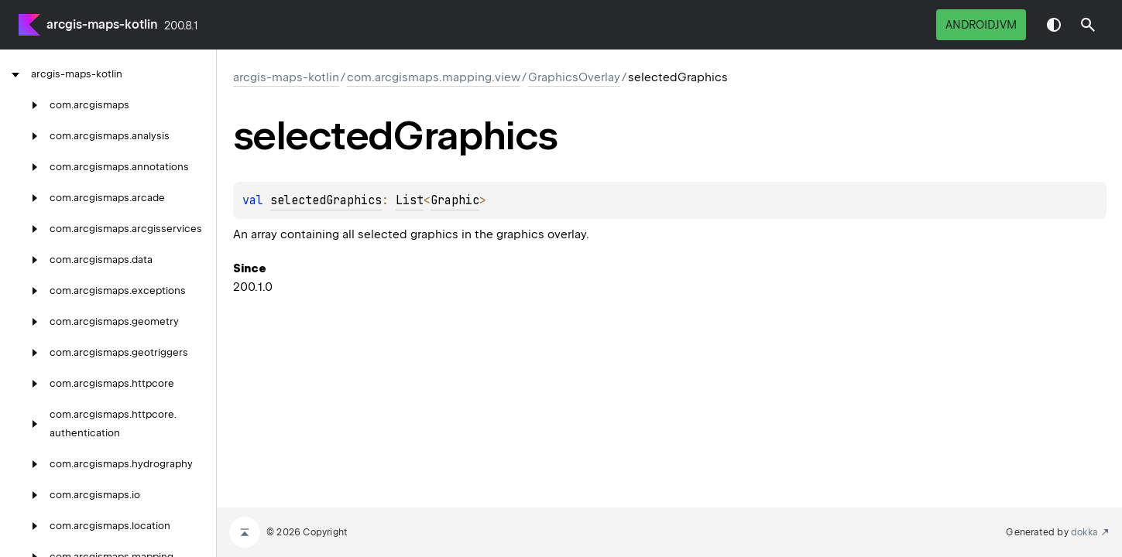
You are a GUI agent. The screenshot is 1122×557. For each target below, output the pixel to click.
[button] (1087, 24)
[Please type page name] (1087, 24)
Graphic (455, 200)
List (410, 200)
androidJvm (981, 25)
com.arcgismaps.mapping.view (433, 77)
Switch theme (1053, 24)
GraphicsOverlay (574, 77)
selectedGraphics (326, 200)
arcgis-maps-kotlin (102, 24)
